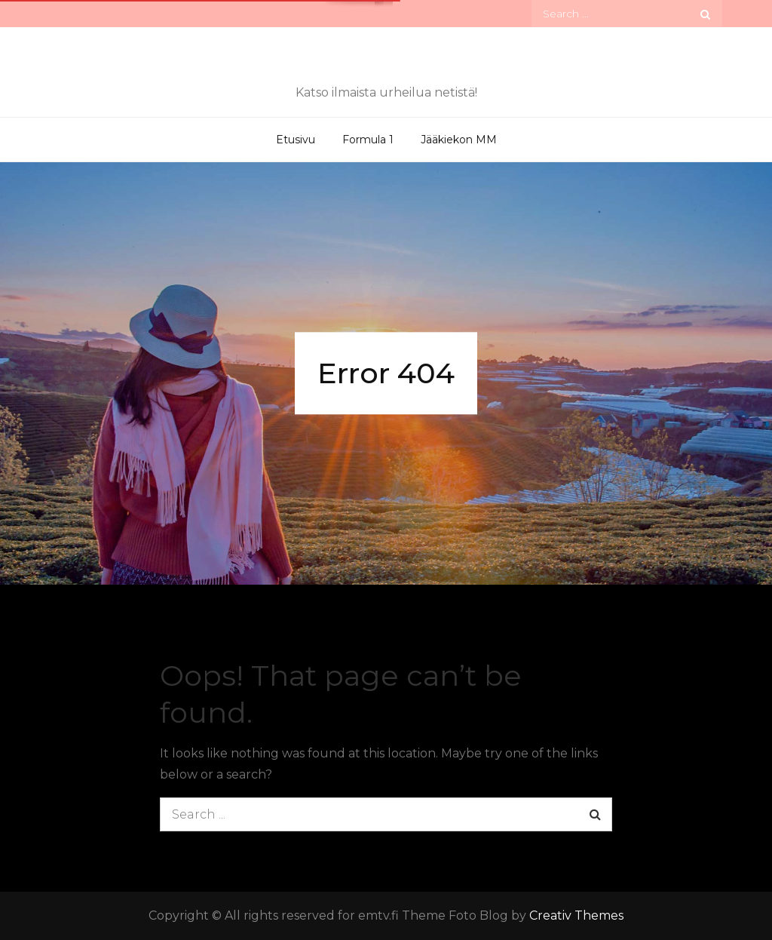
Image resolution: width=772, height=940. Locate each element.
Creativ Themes (576, 915)
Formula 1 (368, 139)
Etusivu (295, 139)
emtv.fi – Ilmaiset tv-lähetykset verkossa (386, 62)
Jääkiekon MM (459, 139)
